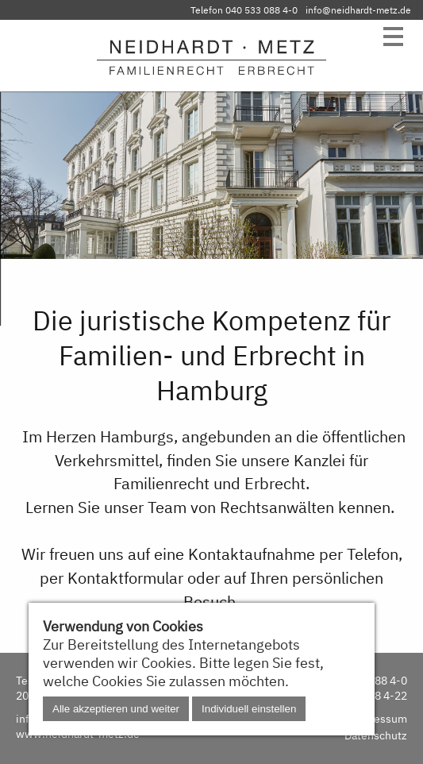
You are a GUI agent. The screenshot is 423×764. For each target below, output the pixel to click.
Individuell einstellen (249, 709)
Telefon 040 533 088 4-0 (244, 10)
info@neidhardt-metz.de (358, 10)
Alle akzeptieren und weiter (115, 709)
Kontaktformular (125, 578)
